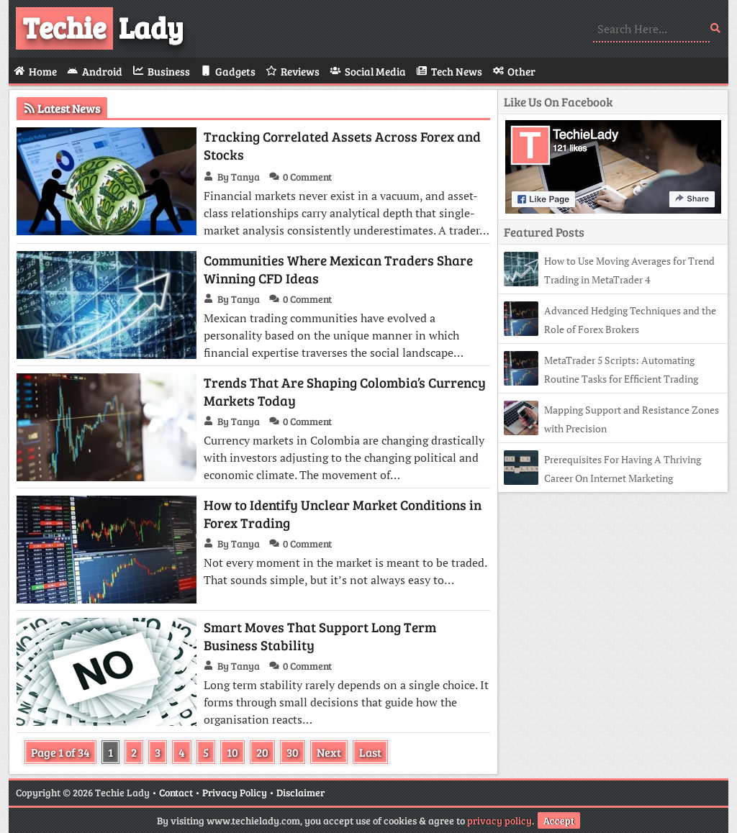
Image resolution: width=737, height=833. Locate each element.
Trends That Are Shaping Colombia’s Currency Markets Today (345, 391)
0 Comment (307, 176)
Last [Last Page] (370, 752)
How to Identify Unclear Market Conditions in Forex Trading (342, 514)
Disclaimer (300, 792)
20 (262, 752)
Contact (176, 792)
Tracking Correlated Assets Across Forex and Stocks (342, 145)
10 (232, 752)
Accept (558, 820)
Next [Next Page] (329, 752)
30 (292, 752)
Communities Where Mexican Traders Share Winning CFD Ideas (338, 269)
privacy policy (499, 820)
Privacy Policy (234, 792)
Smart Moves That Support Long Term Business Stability (320, 636)
